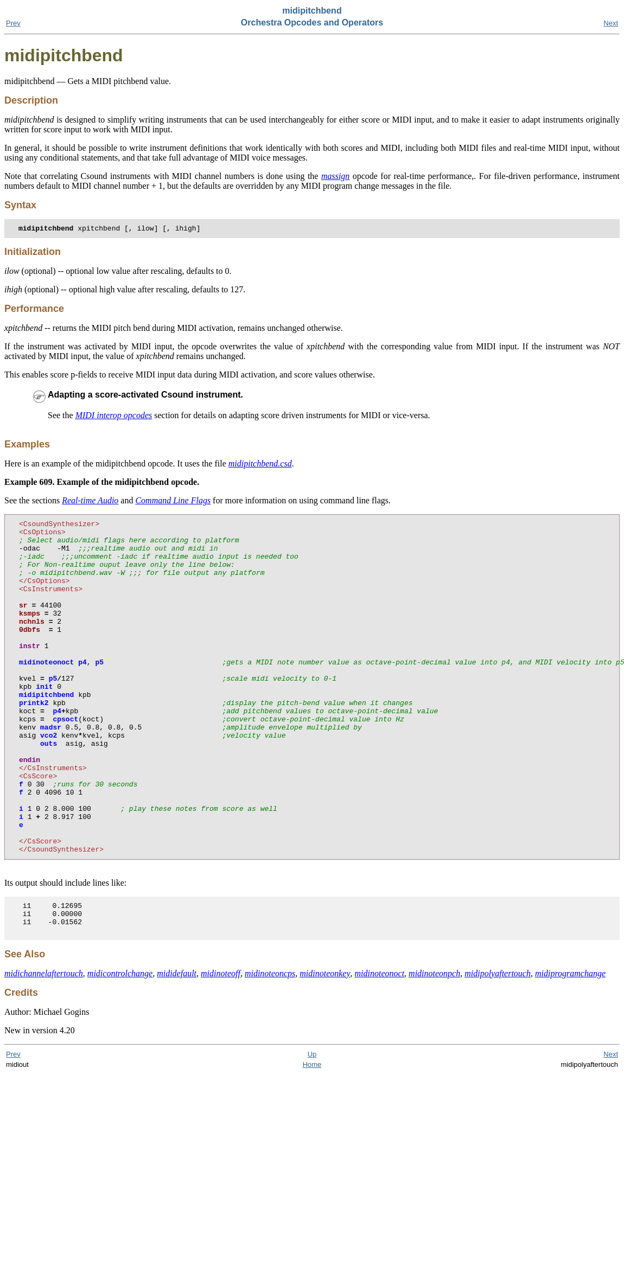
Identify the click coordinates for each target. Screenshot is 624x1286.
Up (312, 1129)
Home (312, 1139)
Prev (13, 23)
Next (610, 23)
